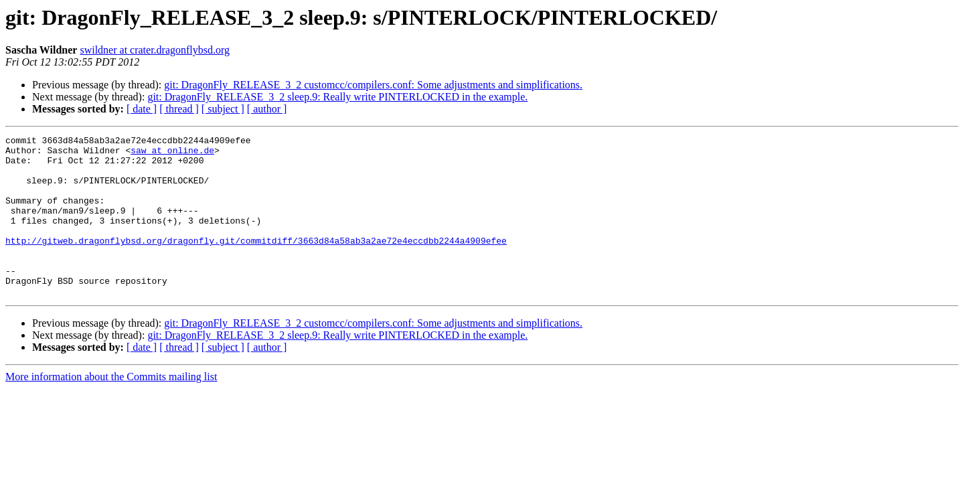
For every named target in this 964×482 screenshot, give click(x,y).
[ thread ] (179, 108)
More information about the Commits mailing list (111, 408)
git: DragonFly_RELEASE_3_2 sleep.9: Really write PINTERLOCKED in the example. (337, 96)
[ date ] (142, 108)
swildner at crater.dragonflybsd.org (155, 50)
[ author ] (267, 108)
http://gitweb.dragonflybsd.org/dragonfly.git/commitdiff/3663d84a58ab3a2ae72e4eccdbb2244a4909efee (256, 262)
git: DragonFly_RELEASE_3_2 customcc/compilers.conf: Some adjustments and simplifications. (373, 84)
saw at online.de (172, 154)
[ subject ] (223, 108)
